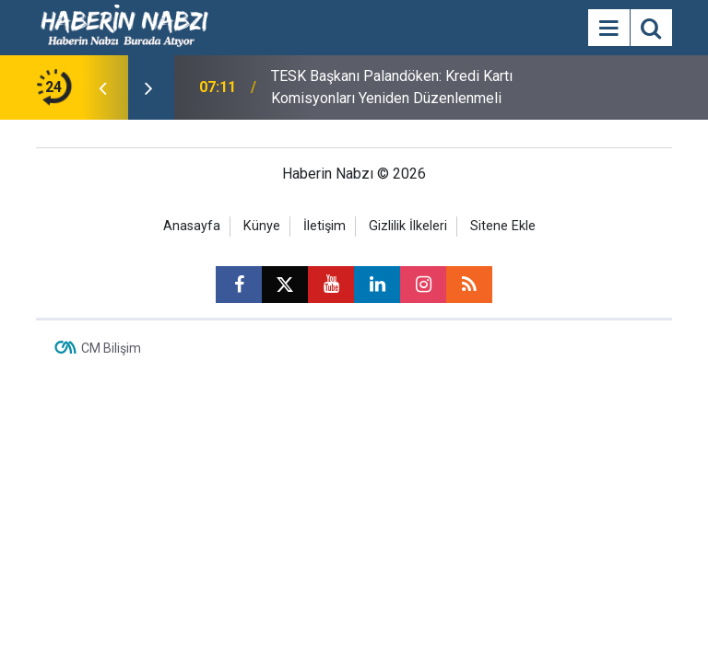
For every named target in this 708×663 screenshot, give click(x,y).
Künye (261, 226)
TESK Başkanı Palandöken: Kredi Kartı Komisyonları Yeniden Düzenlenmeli (392, 87)
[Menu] (608, 28)
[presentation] (102, 87)
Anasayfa (191, 226)
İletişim (324, 226)
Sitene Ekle (503, 226)
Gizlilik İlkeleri (408, 226)
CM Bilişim (111, 348)
